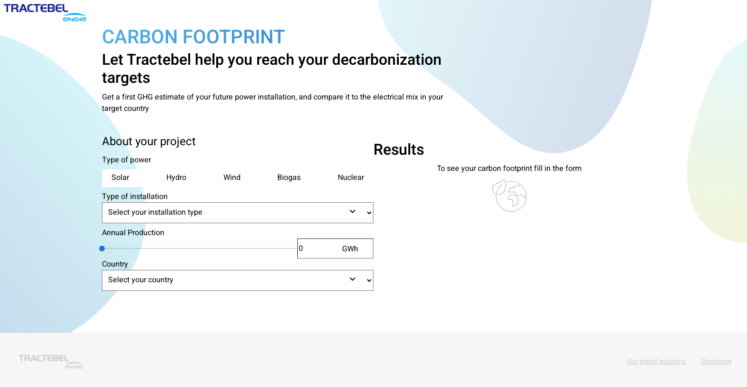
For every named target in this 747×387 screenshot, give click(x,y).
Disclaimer (716, 362)
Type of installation (135, 196)
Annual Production (133, 232)
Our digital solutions (656, 362)
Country (115, 264)
